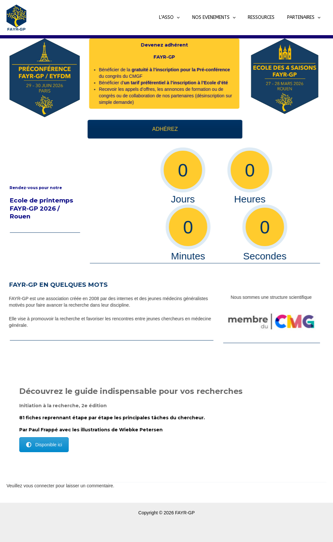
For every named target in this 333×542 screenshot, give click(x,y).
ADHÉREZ (172, 129)
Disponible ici (51, 444)
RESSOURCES (266, 17)
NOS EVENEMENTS (222, 17)
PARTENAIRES (305, 17)
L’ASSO (180, 17)
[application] (188, 17)
